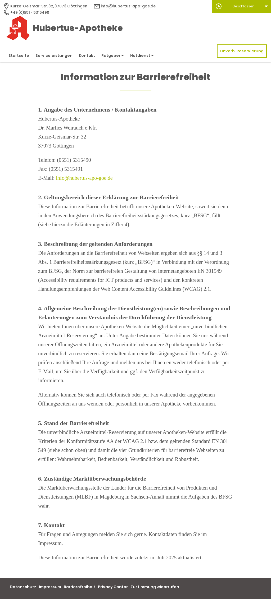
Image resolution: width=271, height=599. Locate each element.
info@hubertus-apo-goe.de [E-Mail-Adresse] (125, 6)
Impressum (50, 586)
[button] (241, 6)
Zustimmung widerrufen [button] (154, 586)
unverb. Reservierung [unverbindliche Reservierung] (242, 51)
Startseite (18, 55)
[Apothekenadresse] (45, 6)
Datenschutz (23, 586)
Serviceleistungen (54, 55)
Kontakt (87, 55)
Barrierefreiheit (79, 586)
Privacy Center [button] (113, 586)
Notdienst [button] (142, 55)
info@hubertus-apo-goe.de (84, 178)
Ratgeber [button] (112, 55)
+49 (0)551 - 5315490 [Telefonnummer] (26, 12)
